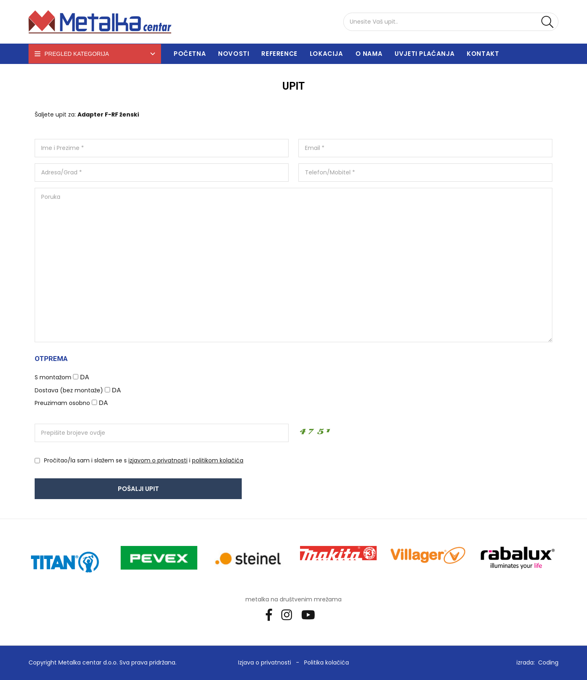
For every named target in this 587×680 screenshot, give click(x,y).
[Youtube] (311, 614)
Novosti (233, 53)
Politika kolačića (326, 662)
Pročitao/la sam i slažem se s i (143, 460)
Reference (279, 53)
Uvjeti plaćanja (425, 53)
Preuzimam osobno (62, 403)
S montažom (53, 377)
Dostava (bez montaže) (69, 390)
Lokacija (326, 53)
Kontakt (483, 53)
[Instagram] (289, 614)
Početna (190, 53)
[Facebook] (272, 614)
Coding (548, 662)
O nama (369, 53)
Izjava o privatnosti (264, 662)
